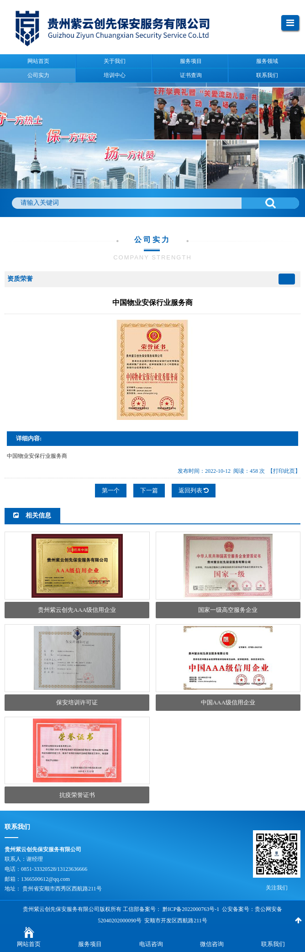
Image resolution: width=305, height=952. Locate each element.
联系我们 (273, 944)
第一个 (111, 490)
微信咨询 (212, 944)
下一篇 (149, 490)
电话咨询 (151, 944)
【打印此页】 (284, 471)
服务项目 (90, 944)
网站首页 (29, 944)
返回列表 (194, 490)
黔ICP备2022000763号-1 (191, 909)
